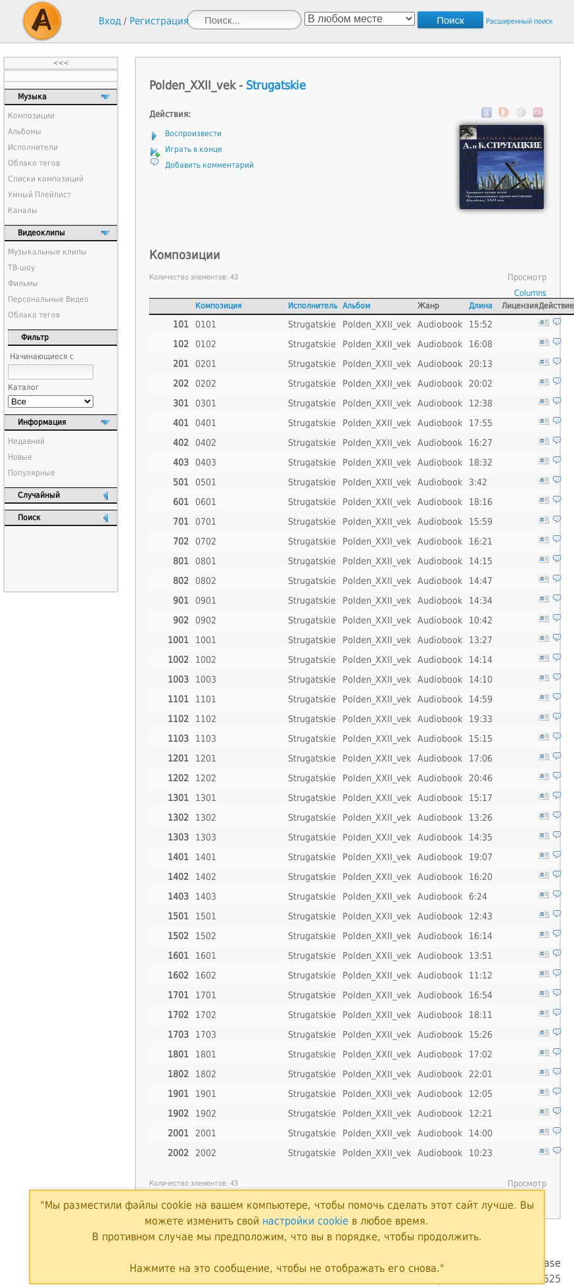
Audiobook (440, 324)
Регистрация (159, 21)
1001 (205, 640)
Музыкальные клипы (47, 251)
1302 (205, 817)
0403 (205, 462)
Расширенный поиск (519, 21)
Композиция (218, 305)
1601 (205, 955)
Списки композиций (46, 178)
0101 (205, 324)
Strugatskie (276, 85)
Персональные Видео (48, 299)
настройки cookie (305, 1221)
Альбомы (24, 131)
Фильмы (23, 283)
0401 (205, 423)
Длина (480, 305)
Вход (110, 21)
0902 (205, 620)
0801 (205, 561)
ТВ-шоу (21, 267)
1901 (205, 1093)
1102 (205, 719)
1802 (205, 1074)
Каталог (23, 387)
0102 (205, 344)
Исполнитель (312, 305)
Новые (20, 457)
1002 (205, 659)
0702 (205, 541)
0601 (205, 502)
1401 (205, 857)
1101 (205, 699)
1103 (205, 738)
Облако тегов (34, 163)
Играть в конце (193, 149)
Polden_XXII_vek (377, 324)
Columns (530, 293)
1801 (205, 1054)
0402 (205, 442)
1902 (205, 1113)
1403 (205, 896)
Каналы (22, 210)
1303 (205, 837)
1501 (205, 916)
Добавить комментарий (209, 165)
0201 (205, 363)
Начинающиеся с (42, 356)
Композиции (31, 115)
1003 (205, 679)
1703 (205, 1034)
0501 (205, 482)
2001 (205, 1133)
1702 (205, 1014)
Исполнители (33, 147)
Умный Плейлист (39, 194)
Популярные (31, 472)
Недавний (26, 441)
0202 (205, 383)
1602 (205, 975)
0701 (205, 521)
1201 (205, 758)
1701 (205, 995)
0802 (205, 580)
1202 (205, 778)
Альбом (356, 305)
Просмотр (527, 277)
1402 (205, 876)
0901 (205, 600)
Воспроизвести (193, 133)
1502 (205, 936)
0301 (205, 403)
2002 (205, 1153)
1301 (205, 797)
